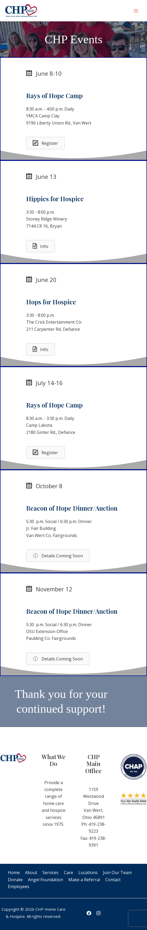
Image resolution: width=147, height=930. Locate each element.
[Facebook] (89, 913)
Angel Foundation (45, 880)
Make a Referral (84, 880)
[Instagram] (98, 913)
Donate (15, 880)
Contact (113, 880)
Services (50, 872)
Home (14, 872)
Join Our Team (117, 872)
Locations (88, 872)
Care (68, 872)
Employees (18, 886)
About (31, 872)
